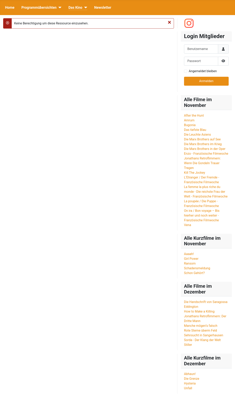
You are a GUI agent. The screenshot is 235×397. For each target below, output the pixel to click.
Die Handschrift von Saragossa (205, 302)
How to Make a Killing (199, 311)
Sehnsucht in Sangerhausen (203, 335)
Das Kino (75, 8)
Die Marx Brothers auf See (202, 139)
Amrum (189, 120)
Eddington (191, 307)
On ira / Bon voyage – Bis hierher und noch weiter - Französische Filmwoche (202, 215)
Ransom (190, 263)
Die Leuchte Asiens (197, 134)
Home (9, 8)
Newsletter (102, 8)
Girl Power (191, 259)
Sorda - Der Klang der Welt (202, 340)
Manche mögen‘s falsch (200, 326)
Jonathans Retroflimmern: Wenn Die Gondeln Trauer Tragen (202, 163)
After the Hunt (194, 115)
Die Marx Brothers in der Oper (204, 149)
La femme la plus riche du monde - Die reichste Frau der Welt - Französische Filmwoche (206, 191)
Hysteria (190, 383)
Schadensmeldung (197, 268)
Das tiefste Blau (195, 130)
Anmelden (206, 81)
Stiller (188, 345)
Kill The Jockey (194, 173)
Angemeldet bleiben (203, 71)
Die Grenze (191, 379)
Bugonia (190, 125)
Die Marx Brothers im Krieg (203, 144)
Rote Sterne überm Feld (200, 330)
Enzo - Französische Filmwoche (206, 153)
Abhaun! (190, 374)
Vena (187, 225)
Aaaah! (189, 254)
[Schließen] (169, 22)
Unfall (188, 388)
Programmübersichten (39, 8)
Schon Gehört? (194, 273)
